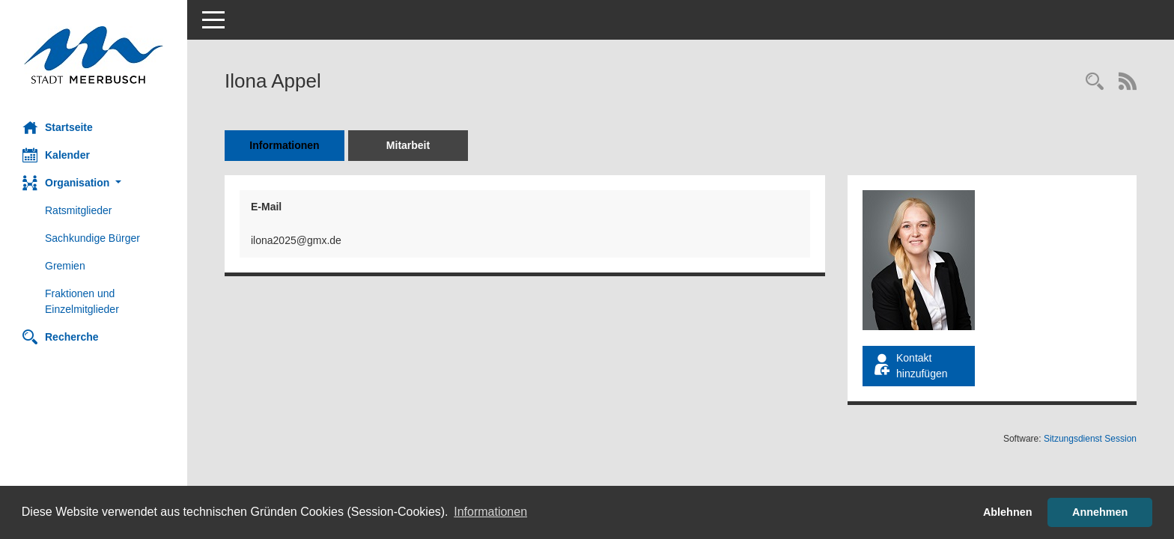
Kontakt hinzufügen (910, 366)
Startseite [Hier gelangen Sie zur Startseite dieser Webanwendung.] (57, 127)
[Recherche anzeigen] (1094, 83)
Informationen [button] (490, 511)
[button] (93, 183)
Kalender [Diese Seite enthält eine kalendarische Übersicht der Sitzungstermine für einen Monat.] (56, 154)
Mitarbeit (408, 145)
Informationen (284, 145)
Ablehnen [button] (1007, 512)
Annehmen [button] (1100, 512)
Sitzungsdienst (1090, 438)
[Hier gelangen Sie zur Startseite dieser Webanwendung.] (93, 55)
